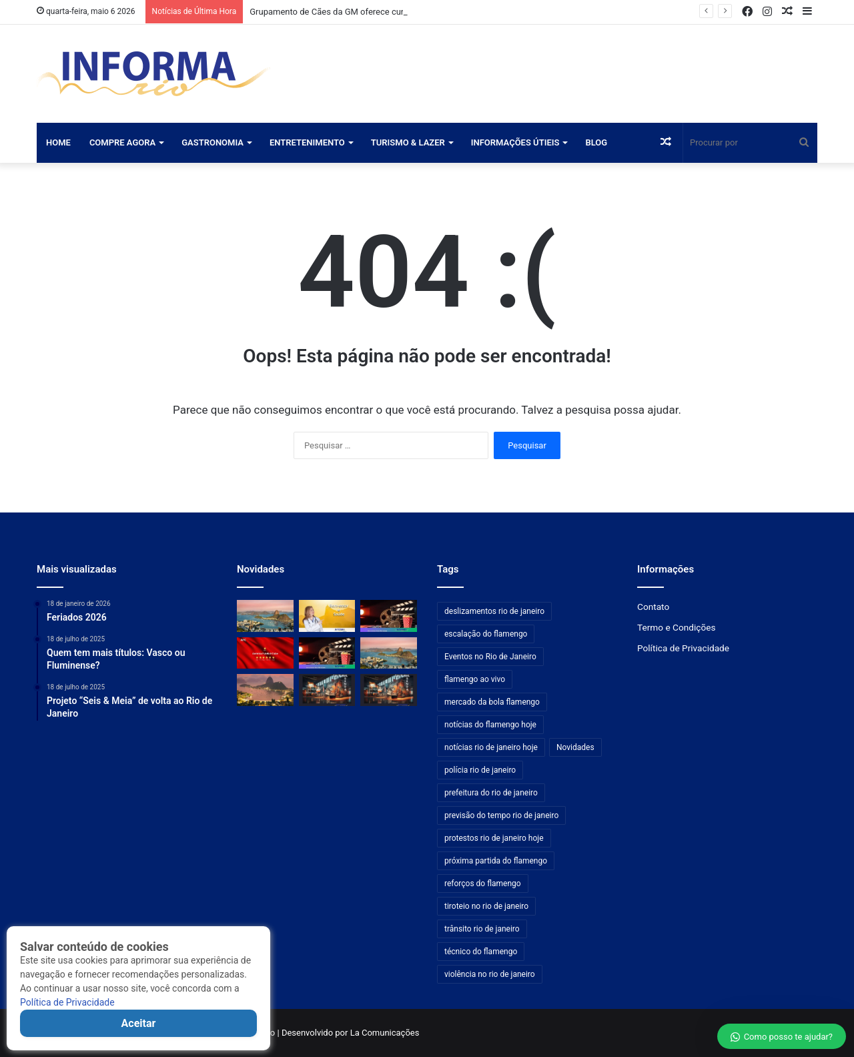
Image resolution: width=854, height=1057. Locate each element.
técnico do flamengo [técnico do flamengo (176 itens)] (480, 951)
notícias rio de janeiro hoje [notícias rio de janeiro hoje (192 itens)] (491, 747)
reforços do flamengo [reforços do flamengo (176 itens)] (482, 883)
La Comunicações (383, 1033)
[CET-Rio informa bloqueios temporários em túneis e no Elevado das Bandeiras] (265, 690)
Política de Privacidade (67, 1002)
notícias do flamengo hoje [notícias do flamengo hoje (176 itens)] (490, 724)
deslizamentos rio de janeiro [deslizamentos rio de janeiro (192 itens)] (494, 611)
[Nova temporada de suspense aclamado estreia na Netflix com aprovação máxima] (327, 653)
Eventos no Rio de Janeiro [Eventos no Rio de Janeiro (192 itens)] (490, 656)
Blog (596, 142)
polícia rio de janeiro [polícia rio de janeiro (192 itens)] (480, 770)
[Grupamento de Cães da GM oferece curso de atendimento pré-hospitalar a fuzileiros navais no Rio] (265, 616)
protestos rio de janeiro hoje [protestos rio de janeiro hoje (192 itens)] (494, 838)
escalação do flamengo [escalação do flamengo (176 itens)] (485, 634)
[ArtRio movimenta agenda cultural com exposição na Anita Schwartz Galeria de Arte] (388, 690)
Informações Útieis (515, 142)
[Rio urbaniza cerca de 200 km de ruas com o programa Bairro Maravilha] (388, 653)
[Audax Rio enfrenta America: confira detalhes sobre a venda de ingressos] (265, 653)
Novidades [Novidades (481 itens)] (575, 747)
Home (58, 142)
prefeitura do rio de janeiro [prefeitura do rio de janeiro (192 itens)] (491, 792)
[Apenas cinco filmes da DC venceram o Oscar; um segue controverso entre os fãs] (388, 616)
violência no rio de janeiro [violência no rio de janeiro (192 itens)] (489, 974)
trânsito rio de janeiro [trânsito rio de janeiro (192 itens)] (482, 929)
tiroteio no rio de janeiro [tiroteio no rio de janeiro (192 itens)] (486, 906)
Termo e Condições (676, 627)
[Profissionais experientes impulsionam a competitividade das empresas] (327, 616)
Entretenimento (307, 142)
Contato (653, 606)
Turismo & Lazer (408, 142)
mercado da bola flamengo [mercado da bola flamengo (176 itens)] (492, 702)
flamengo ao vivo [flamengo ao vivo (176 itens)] (474, 679)
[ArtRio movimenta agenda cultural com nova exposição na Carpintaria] (327, 690)
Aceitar (138, 1023)
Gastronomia (212, 142)
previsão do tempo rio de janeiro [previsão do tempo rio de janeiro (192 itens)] (501, 815)
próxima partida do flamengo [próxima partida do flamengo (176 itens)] (495, 860)
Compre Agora (122, 142)
